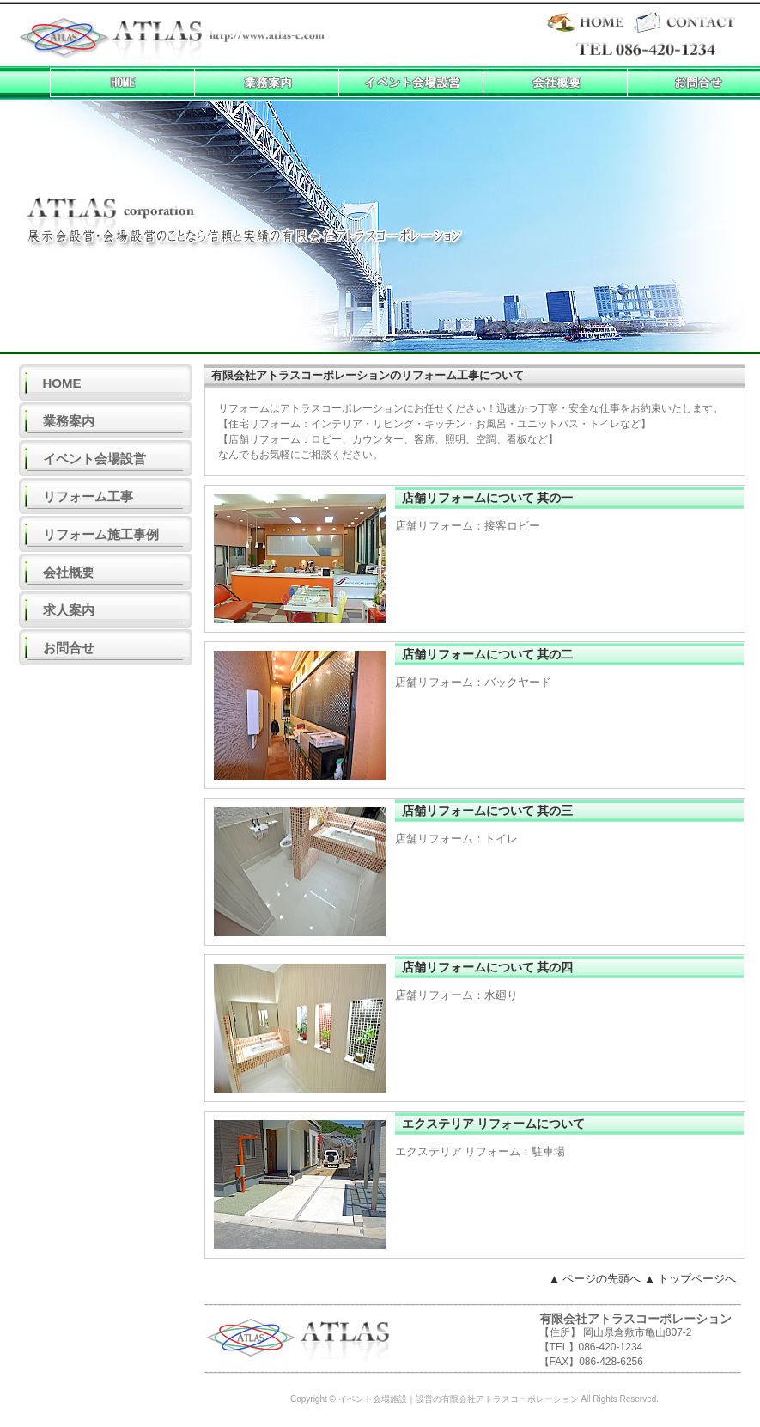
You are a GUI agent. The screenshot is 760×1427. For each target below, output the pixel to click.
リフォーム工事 (88, 496)
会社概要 (68, 572)
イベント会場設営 (94, 458)
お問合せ (68, 647)
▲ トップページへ (690, 1278)
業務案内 (68, 420)
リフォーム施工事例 (101, 534)
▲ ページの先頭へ (595, 1278)
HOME (62, 383)
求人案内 (68, 610)
